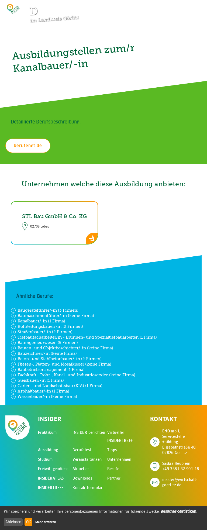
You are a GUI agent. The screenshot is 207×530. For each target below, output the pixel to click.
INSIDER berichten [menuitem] (89, 432)
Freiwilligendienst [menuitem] (54, 469)
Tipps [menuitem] (112, 450)
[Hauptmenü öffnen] (188, 6)
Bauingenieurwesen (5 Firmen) (44, 342)
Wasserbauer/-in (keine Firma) (44, 396)
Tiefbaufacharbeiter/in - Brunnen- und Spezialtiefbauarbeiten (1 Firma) (84, 337)
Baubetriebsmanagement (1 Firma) (48, 369)
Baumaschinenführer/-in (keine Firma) (52, 315)
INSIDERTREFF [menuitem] (51, 488)
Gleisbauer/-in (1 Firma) (37, 380)
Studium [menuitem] (45, 459)
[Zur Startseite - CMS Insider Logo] (13, 9)
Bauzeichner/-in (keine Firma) (44, 353)
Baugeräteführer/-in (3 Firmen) (44, 310)
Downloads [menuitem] (82, 478)
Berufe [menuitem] (113, 469)
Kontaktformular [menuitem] (88, 488)
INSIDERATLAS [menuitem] (51, 478)
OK (28, 522)
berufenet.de (28, 145)
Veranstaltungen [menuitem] (87, 459)
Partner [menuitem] (114, 478)
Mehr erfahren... (46, 522)
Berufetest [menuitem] (82, 450)
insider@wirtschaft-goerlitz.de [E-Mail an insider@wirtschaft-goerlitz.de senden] (180, 482)
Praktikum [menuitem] (47, 432)
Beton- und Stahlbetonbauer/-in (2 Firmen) (56, 359)
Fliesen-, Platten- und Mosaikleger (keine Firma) (61, 364)
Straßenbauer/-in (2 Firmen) (42, 332)
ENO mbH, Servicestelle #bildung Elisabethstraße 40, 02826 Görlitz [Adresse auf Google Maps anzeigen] (182, 442)
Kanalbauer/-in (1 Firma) (38, 321)
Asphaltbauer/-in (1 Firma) (40, 391)
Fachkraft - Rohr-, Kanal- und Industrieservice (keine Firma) (73, 375)
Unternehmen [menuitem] (119, 459)
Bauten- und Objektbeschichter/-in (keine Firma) (62, 348)
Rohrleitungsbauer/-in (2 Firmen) (47, 326)
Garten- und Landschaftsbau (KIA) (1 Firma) (56, 385)
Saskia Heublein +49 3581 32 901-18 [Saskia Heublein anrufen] (180, 466)
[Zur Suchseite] (171, 7)
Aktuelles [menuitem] (81, 469)
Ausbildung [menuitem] (48, 450)
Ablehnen (13, 522)
